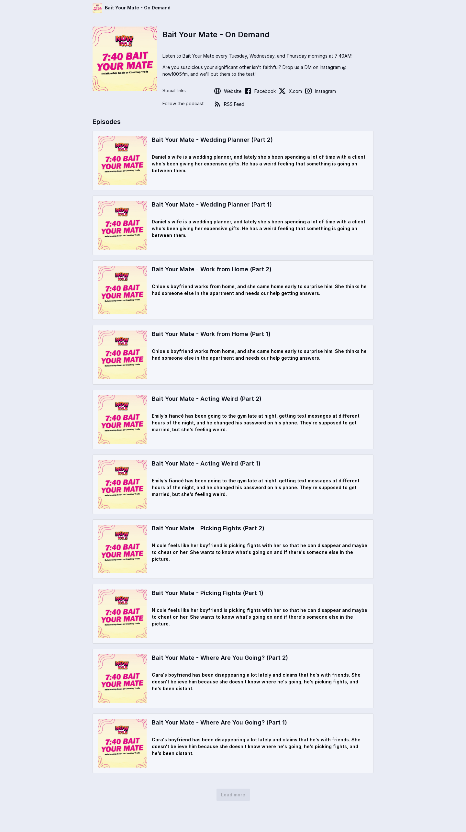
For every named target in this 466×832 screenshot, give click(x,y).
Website (227, 91)
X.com (290, 91)
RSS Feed (229, 104)
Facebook (260, 91)
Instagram (320, 91)
